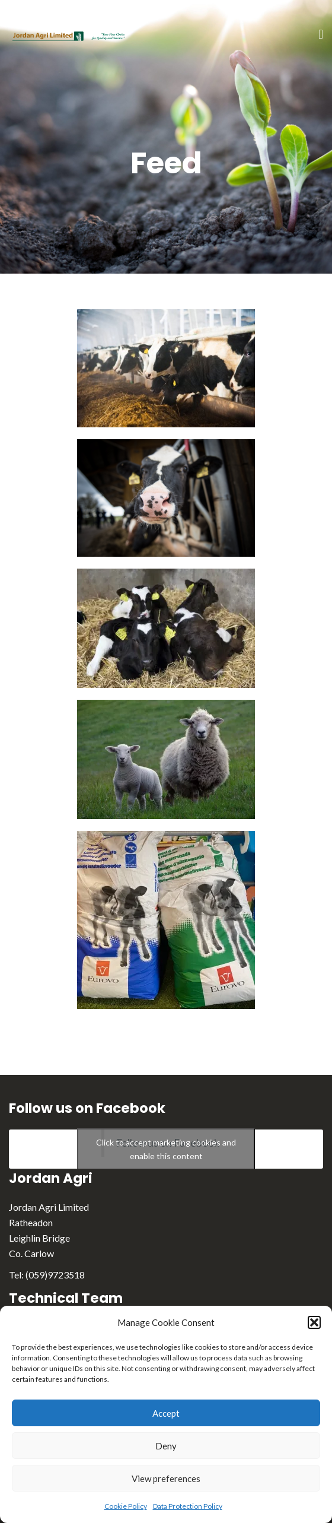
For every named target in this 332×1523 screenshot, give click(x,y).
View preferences (166, 1478)
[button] (314, 1322)
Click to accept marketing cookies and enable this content (166, 1149)
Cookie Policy (125, 1506)
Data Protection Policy (187, 1506)
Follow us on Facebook (87, 1108)
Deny (166, 1445)
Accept (166, 1413)
